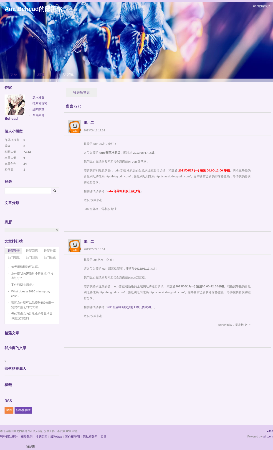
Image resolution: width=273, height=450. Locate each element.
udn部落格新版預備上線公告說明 (129, 307)
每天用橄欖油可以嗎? (25, 266)
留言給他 (38, 115)
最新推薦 (50, 250)
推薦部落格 (40, 103)
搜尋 (55, 190)
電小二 (89, 123)
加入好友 (38, 97)
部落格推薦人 (15, 369)
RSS (9, 410)
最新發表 (14, 250)
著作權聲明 (72, 436)
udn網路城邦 (261, 6)
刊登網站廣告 (9, 436)
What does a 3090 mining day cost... (30, 294)
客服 (103, 436)
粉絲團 (30, 446)
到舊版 (72, 10)
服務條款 (56, 436)
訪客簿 (68, 75)
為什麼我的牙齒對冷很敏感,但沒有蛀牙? (32, 276)
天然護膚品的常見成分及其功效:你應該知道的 (32, 316)
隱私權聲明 (90, 436)
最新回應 (32, 250)
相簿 (41, 75)
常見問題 (41, 436)
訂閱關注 (38, 109)
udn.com (268, 436)
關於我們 (27, 436)
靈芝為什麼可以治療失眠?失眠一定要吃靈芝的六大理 (32, 305)
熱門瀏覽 (14, 257)
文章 (13, 75)
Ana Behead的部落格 (33, 8)
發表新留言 (81, 92)
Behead (11, 118)
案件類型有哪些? (22, 284)
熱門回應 (32, 257)
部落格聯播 (23, 410)
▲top (269, 431)
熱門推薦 (50, 257)
